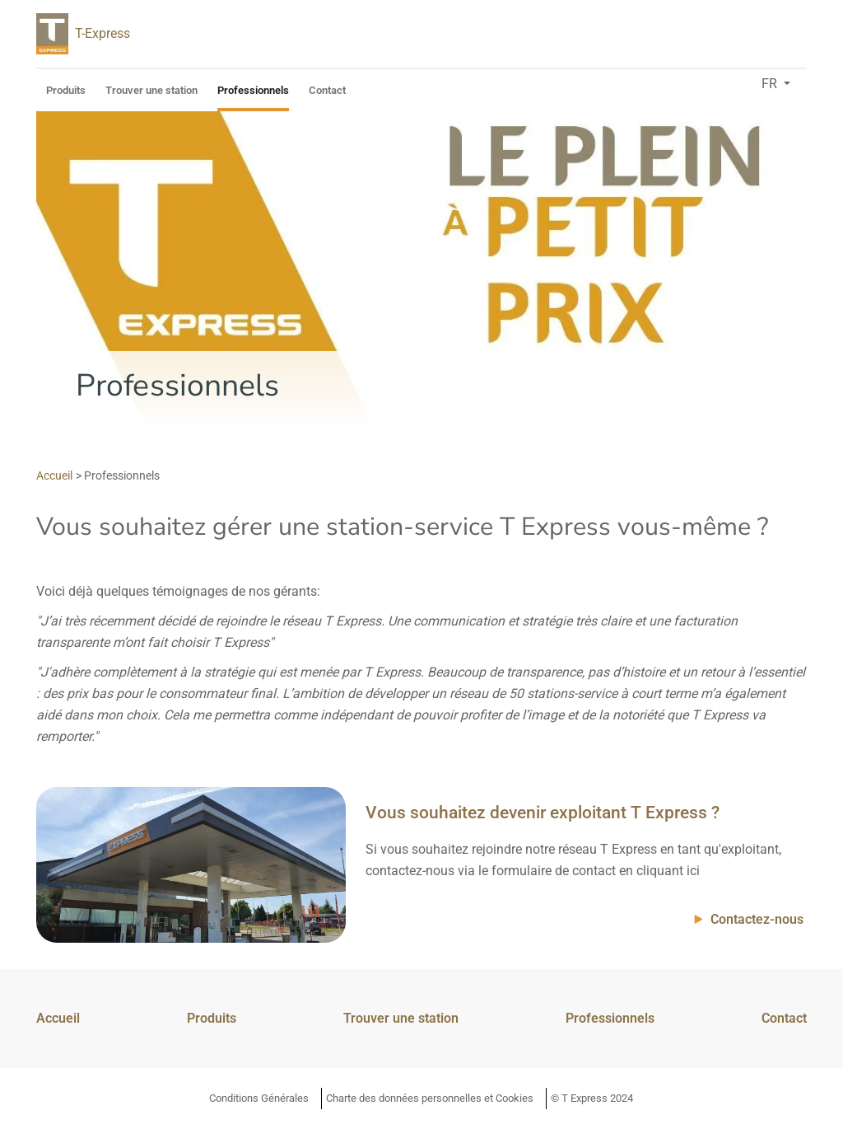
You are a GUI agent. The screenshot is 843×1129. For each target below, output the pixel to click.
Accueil (58, 1018)
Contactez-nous (756, 919)
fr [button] (770, 83)
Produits (66, 90)
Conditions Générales (259, 1098)
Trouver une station (151, 90)
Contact (327, 90)
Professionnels (253, 90)
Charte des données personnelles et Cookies (429, 1098)
